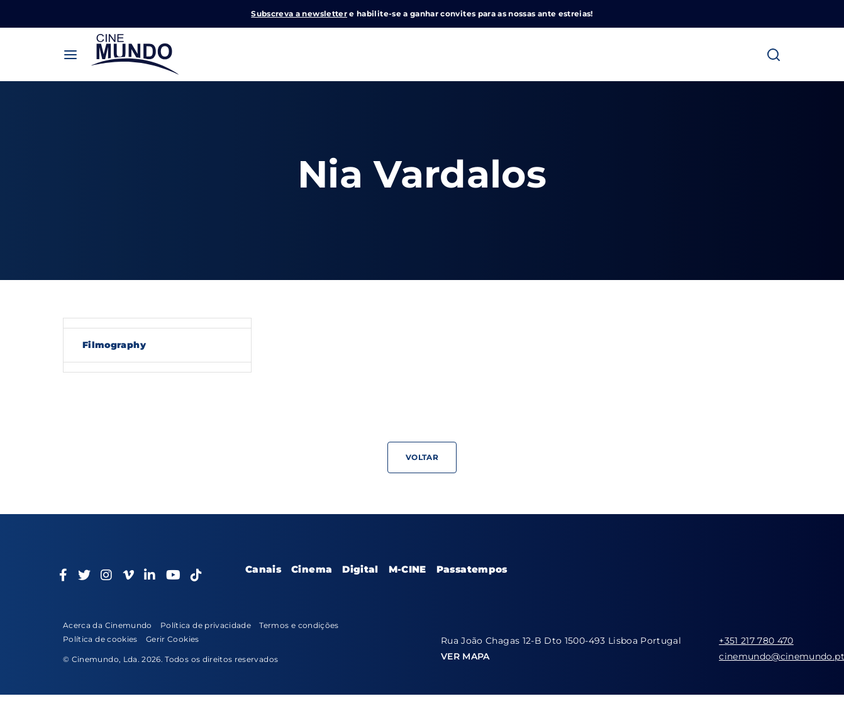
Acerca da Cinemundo (107, 625)
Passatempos (472, 569)
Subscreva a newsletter (299, 13)
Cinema (311, 569)
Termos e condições (298, 625)
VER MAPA (465, 656)
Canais (263, 569)
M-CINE (407, 569)
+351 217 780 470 (756, 640)
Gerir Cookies (172, 639)
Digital (360, 569)
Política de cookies (100, 639)
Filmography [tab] (114, 344)
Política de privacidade (205, 625)
